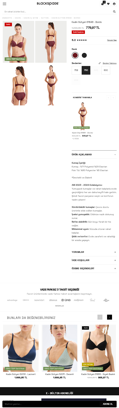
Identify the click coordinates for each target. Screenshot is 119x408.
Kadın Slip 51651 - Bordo (82, 133)
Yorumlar (94, 252)
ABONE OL (108, 404)
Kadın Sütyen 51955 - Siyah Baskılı (98, 374)
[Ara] (114, 11)
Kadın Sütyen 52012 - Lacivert (21, 374)
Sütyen (45, 18)
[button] (99, 317)
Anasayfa (7, 18)
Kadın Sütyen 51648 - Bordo (66, 18)
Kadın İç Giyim (31, 18)
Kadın (18, 18)
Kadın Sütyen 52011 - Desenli (59, 374)
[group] (18, 41)
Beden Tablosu (108, 63)
